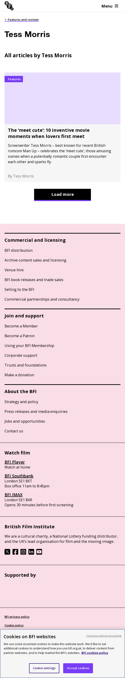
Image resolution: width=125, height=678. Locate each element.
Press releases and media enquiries (36, 411)
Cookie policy (14, 625)
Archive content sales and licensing (35, 260)
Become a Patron (20, 335)
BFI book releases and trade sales (34, 279)
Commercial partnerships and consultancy (42, 299)
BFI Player (15, 462)
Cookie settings (44, 668)
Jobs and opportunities (25, 421)
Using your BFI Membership (29, 345)
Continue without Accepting (103, 635)
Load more (62, 194)
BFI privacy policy (17, 617)
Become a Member (21, 326)
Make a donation (19, 374)
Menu (110, 6)
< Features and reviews (22, 19)
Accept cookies (78, 668)
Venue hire (14, 269)
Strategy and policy (21, 401)
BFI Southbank (19, 476)
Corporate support (21, 355)
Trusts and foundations (26, 365)
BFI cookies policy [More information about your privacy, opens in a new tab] (94, 653)
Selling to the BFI (19, 289)
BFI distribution (18, 250)
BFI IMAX (13, 494)
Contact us (14, 431)
